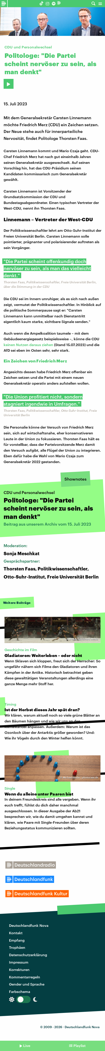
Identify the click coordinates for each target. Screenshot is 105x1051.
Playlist (79, 1045)
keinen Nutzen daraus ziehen (28, 344)
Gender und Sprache (26, 984)
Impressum (18, 962)
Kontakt (16, 933)
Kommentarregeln (24, 977)
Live (26, 1045)
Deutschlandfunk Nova (28, 925)
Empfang (17, 940)
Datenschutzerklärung (28, 955)
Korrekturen (19, 969)
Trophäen (17, 947)
